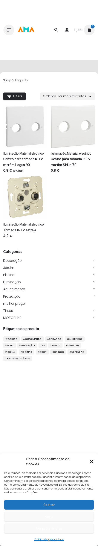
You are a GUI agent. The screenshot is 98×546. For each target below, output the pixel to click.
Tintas (8, 310)
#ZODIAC (11, 339)
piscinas (26, 352)
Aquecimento (14, 289)
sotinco (58, 352)
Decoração (12, 260)
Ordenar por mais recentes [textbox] (64, 96)
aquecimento (32, 339)
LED (43, 345)
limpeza (55, 345)
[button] (91, 462)
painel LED (72, 345)
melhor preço (14, 303)
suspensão (77, 352)
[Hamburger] (8, 30)
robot (42, 352)
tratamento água (17, 358)
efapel (9, 345)
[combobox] (67, 96)
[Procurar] (56, 30)
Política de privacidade (49, 539)
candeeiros (75, 339)
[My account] (66, 30)
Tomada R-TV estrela (19, 230)
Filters (15, 96)
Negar (49, 517)
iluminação (27, 345)
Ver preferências (49, 528)
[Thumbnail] (26, 30)
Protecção (11, 296)
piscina (10, 352)
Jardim (8, 267)
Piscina (8, 275)
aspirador (54, 339)
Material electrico (31, 153)
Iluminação (12, 282)
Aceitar (49, 505)
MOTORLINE (12, 317)
